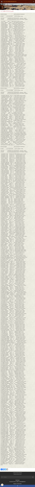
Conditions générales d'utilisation (17, 472)
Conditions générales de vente (17, 474)
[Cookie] (2, 485)
